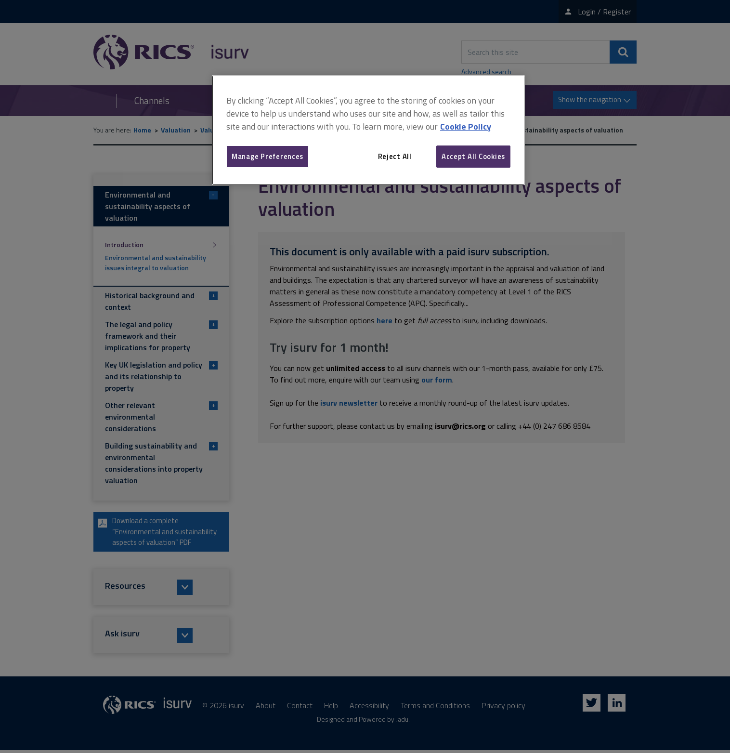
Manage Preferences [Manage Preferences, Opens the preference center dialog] (267, 156)
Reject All (395, 156)
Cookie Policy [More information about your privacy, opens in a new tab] (465, 126)
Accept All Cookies (473, 156)
